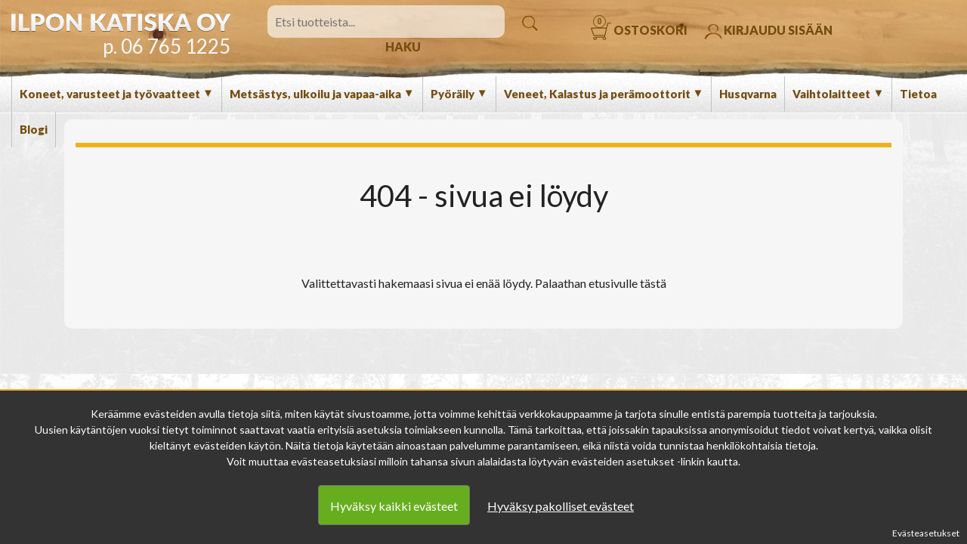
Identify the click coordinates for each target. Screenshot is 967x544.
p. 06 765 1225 (166, 46)
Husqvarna (748, 93)
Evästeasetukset (925, 533)
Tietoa (918, 93)
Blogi (34, 129)
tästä (653, 283)
